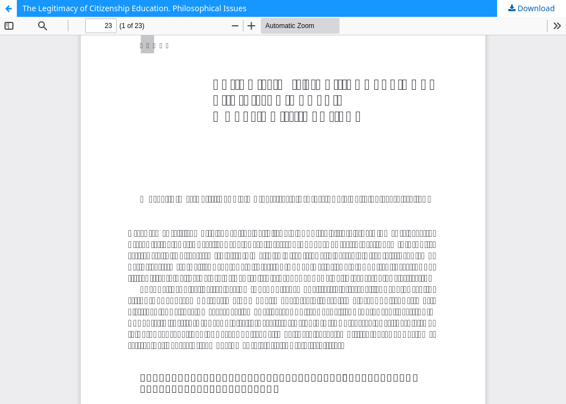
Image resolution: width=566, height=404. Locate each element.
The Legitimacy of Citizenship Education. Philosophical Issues (134, 8)
